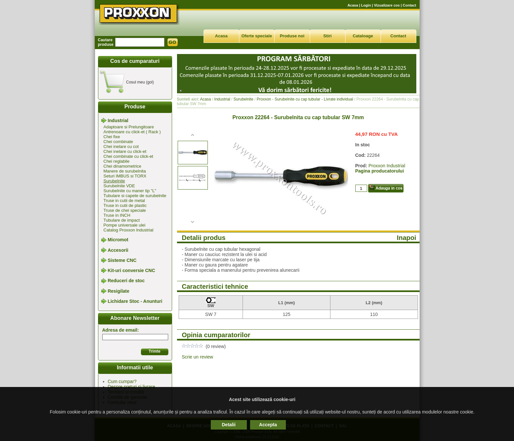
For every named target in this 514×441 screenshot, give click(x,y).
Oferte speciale (256, 35)
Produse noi (292, 35)
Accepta (268, 424)
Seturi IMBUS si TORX (125, 176)
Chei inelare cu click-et (125, 151)
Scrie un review (197, 356)
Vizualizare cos (387, 5)
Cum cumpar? (122, 381)
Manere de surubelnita (125, 171)
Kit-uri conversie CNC (131, 270)
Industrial (118, 120)
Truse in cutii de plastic (125, 205)
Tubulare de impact (122, 220)
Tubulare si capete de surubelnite (135, 195)
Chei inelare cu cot (121, 146)
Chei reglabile (117, 161)
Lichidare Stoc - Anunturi (135, 301)
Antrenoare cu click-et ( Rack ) (132, 131)
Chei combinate (118, 141)
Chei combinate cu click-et (128, 156)
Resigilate (118, 291)
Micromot (118, 240)
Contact (409, 5)
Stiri (327, 35)
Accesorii (118, 250)
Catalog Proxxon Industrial (128, 230)
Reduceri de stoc (126, 281)
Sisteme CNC (122, 260)
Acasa (352, 5)
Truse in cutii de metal (124, 200)
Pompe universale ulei (125, 225)
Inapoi (406, 237)
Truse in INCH (117, 215)
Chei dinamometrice (123, 166)
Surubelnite (114, 180)
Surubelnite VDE (119, 185)
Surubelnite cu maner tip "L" (130, 190)
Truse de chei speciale (125, 210)
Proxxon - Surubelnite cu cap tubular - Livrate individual (305, 99)
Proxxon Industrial (386, 165)
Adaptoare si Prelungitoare (129, 126)
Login (366, 5)
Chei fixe (112, 136)
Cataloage (363, 35)
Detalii (229, 424)
